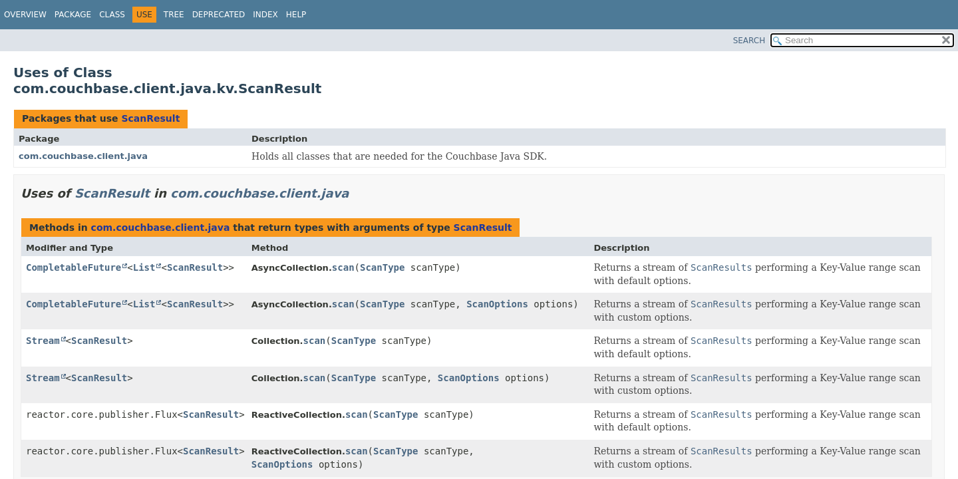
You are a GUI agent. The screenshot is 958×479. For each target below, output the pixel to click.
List (144, 267)
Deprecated (218, 14)
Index (265, 14)
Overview (25, 14)
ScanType (382, 267)
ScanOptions (497, 304)
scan (343, 267)
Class (112, 14)
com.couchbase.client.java (83, 156)
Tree (174, 14)
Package (73, 14)
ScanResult (150, 118)
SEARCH (749, 40)
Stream (43, 340)
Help (296, 14)
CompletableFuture (73, 267)
